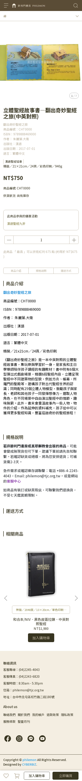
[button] (76, 598)
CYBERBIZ (29, 764)
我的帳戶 (38, 714)
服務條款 (9, 721)
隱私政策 (67, 714)
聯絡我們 (9, 714)
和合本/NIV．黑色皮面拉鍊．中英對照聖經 (41, 621)
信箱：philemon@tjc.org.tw (23, 690)
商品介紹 (16, 270)
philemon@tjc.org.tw (43, 475)
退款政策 (53, 714)
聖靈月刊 (24, 721)
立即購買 (65, 775)
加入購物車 (37, 775)
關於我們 (24, 714)
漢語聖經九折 (16, 223)
